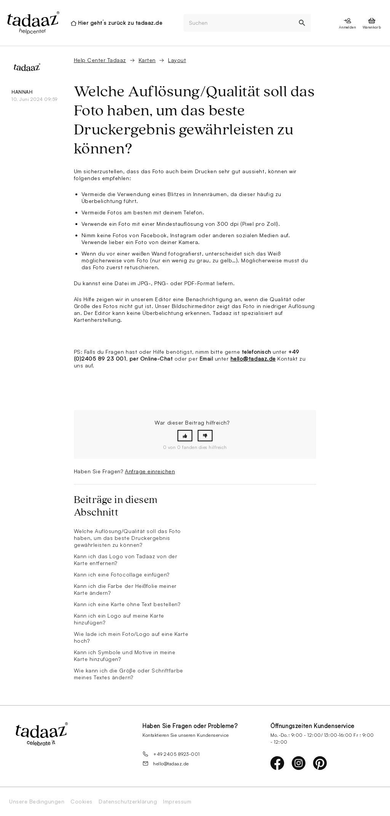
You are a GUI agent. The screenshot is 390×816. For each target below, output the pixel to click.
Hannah (21, 92)
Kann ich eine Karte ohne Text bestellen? (127, 604)
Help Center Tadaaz (100, 60)
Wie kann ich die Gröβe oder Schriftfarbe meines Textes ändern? (128, 673)
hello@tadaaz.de (253, 358)
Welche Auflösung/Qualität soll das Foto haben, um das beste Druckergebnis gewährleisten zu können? (127, 538)
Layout (177, 60)
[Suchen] (238, 23)
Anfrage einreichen (150, 471)
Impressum (177, 801)
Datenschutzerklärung (128, 801)
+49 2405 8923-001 (171, 754)
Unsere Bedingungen (36, 801)
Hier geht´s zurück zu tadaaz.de (120, 22)
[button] (184, 436)
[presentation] (32, 22)
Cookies (81, 801)
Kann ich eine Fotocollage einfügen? (121, 574)
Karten (147, 60)
